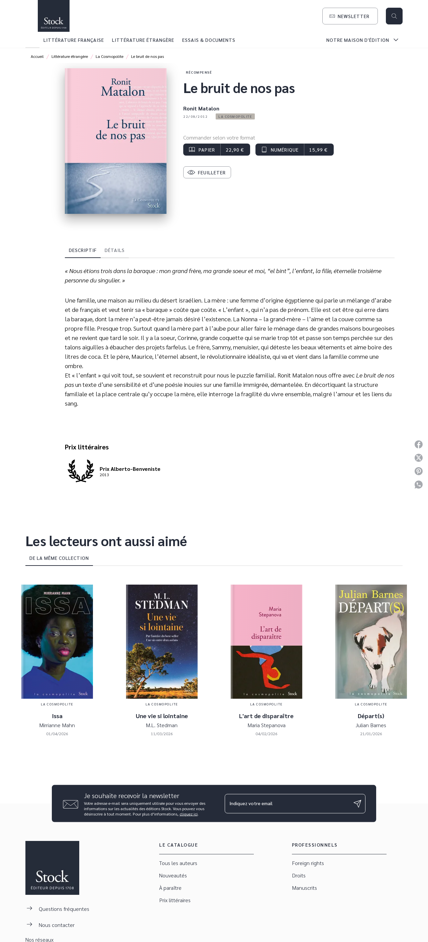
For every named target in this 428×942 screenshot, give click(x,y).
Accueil (37, 56)
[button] (350, 16)
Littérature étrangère (69, 56)
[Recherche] (394, 16)
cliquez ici (189, 814)
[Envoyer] (357, 803)
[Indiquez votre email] (287, 803)
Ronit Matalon (201, 108)
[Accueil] (53, 16)
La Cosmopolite (109, 56)
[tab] (32, 40)
